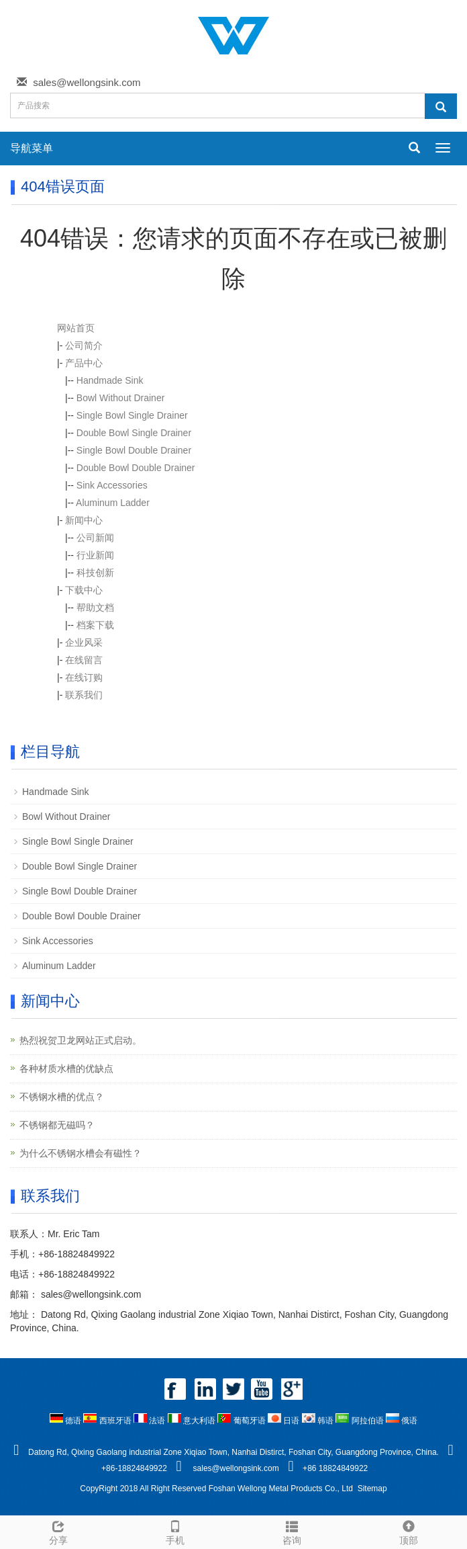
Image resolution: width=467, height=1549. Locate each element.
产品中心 (84, 363)
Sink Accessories (112, 485)
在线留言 (84, 660)
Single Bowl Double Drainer (133, 450)
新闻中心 (84, 520)
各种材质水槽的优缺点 (66, 1068)
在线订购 (84, 677)
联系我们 (84, 694)
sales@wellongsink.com (86, 82)
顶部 (408, 1531)
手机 (175, 1531)
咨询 (292, 1531)
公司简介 (84, 345)
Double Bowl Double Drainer (135, 467)
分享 (58, 1531)
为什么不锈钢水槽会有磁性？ (80, 1153)
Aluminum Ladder (113, 502)
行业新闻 (95, 555)
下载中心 (84, 590)
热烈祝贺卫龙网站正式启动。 (80, 1040)
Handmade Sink (110, 380)
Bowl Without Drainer (120, 397)
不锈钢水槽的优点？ (61, 1096)
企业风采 (84, 642)
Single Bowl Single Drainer (132, 415)
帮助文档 (95, 607)
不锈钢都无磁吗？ (57, 1125)
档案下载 (95, 625)
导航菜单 (31, 148)
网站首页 (76, 328)
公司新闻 (95, 537)
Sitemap (372, 1488)
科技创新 (95, 572)
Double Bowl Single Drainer (133, 432)
